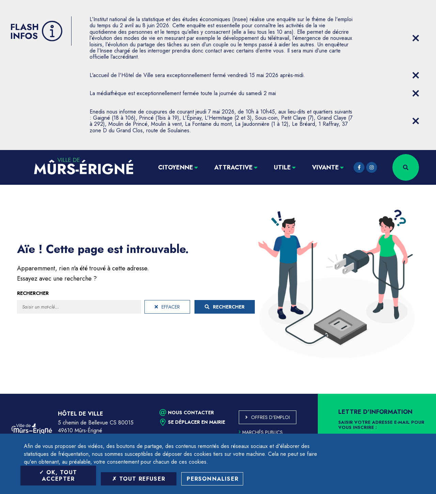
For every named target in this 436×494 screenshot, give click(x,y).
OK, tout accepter (58, 475)
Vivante (325, 167)
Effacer (167, 306)
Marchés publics (261, 432)
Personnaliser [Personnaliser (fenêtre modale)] (212, 479)
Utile (282, 167)
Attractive (233, 167)
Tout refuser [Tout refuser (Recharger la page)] (138, 479)
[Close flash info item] (415, 38)
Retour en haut (415, 394)
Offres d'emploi (270, 417)
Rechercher (33, 293)
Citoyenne (175, 167)
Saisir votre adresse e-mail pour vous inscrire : (381, 425)
